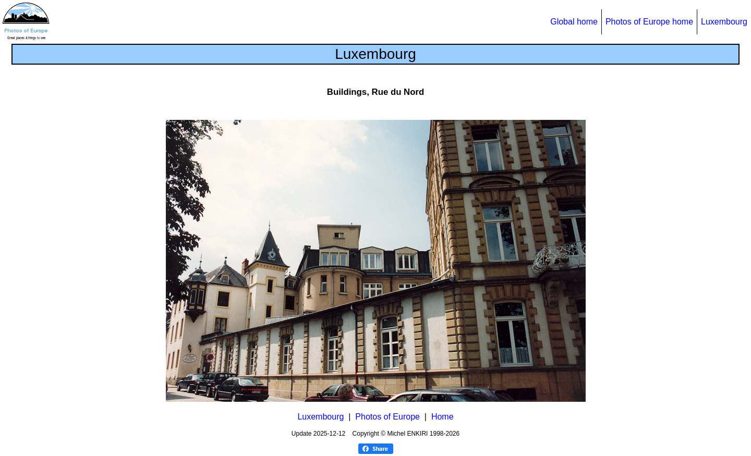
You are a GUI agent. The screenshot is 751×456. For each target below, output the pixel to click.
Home (442, 416)
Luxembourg (724, 21)
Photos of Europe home (649, 21)
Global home (574, 21)
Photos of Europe (387, 416)
